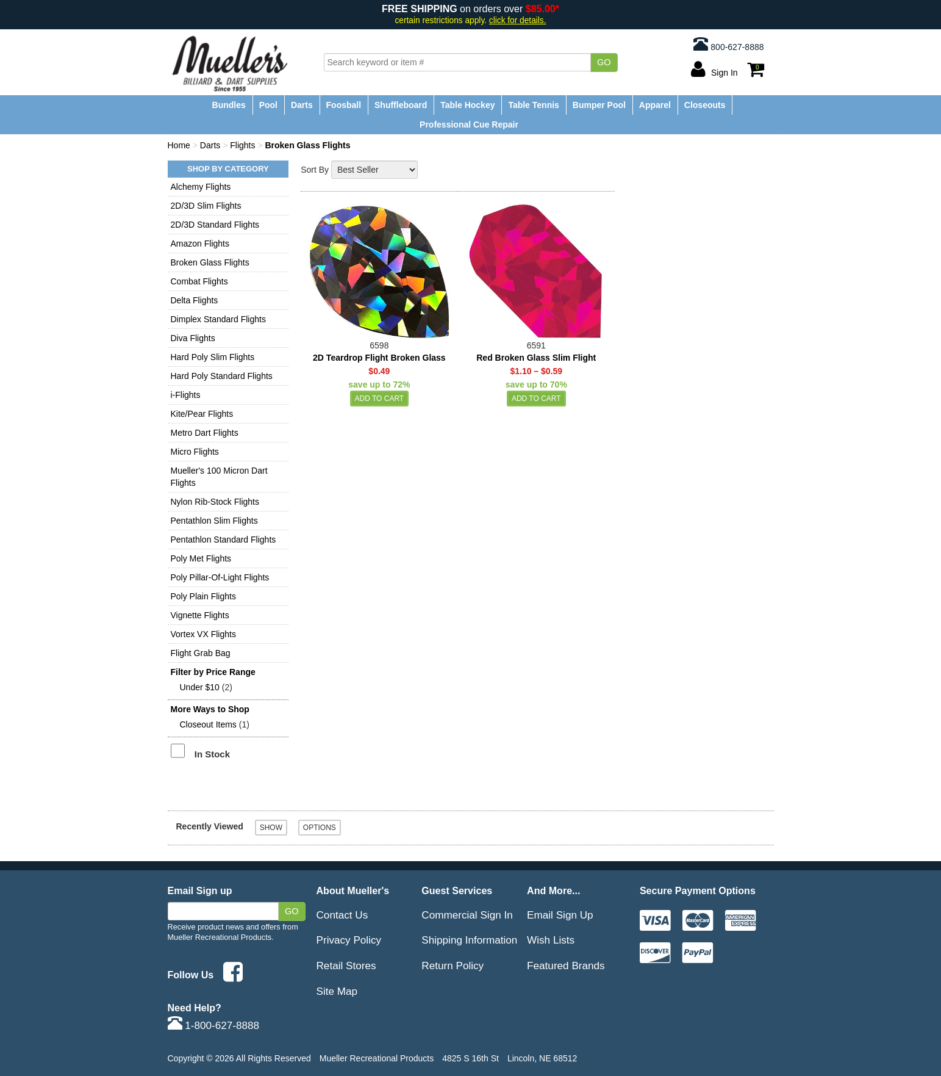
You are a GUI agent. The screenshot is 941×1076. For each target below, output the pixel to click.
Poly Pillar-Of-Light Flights (220, 577)
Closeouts (705, 105)
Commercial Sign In (466, 915)
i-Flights (186, 395)
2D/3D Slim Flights (206, 206)
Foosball (344, 105)
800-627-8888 (728, 44)
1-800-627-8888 (214, 1025)
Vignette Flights (200, 615)
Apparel (655, 105)
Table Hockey (467, 105)
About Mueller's (353, 890)
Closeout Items (208, 724)
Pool (268, 105)
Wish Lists (550, 940)
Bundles (229, 105)
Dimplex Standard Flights (218, 319)
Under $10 (200, 687)
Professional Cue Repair (469, 124)
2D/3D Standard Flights (215, 224)
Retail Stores (346, 965)
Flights (242, 145)
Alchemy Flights (201, 187)
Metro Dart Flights (204, 433)
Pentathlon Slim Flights (214, 520)
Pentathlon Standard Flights (223, 539)
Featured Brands (566, 965)
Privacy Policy (349, 940)
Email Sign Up (560, 915)
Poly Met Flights (201, 558)
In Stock (212, 754)
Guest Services (456, 890)
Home (179, 145)
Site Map (337, 991)
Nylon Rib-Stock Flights (215, 502)
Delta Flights (194, 300)
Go (604, 62)
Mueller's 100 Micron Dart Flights (219, 477)
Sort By (315, 170)
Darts (302, 105)
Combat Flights (199, 281)
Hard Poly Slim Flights (213, 357)
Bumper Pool (599, 105)
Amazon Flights (200, 243)
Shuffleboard (400, 105)
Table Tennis (533, 105)
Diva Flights (193, 338)
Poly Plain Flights (203, 596)
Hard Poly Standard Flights (222, 376)
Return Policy (452, 965)
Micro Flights (195, 452)
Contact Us (342, 915)
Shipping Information (469, 940)
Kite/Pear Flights (202, 414)
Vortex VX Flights (203, 634)
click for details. (517, 20)
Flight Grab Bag (201, 653)
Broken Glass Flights (210, 262)
